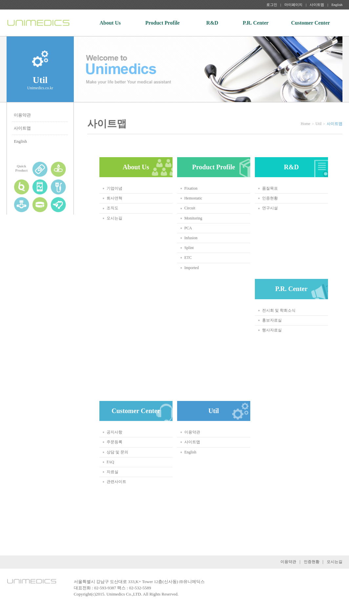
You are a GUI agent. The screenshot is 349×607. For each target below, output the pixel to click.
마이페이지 (293, 5)
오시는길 (114, 218)
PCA (188, 228)
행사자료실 (272, 330)
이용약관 (22, 115)
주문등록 (114, 442)
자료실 (112, 472)
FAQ (110, 462)
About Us (110, 23)
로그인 (271, 5)
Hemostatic (193, 198)
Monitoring (193, 218)
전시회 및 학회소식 (279, 310)
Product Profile (162, 23)
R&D (212, 23)
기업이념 (114, 188)
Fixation (190, 188)
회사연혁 (114, 198)
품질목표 (270, 188)
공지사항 (114, 432)
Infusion (190, 238)
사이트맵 (317, 5)
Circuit (189, 208)
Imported (191, 267)
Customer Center (310, 23)
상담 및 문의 (117, 452)
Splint (189, 247)
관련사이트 (116, 481)
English (336, 5)
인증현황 (270, 198)
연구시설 (270, 208)
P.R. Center (256, 23)
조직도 (112, 208)
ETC (188, 257)
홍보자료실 (272, 320)
